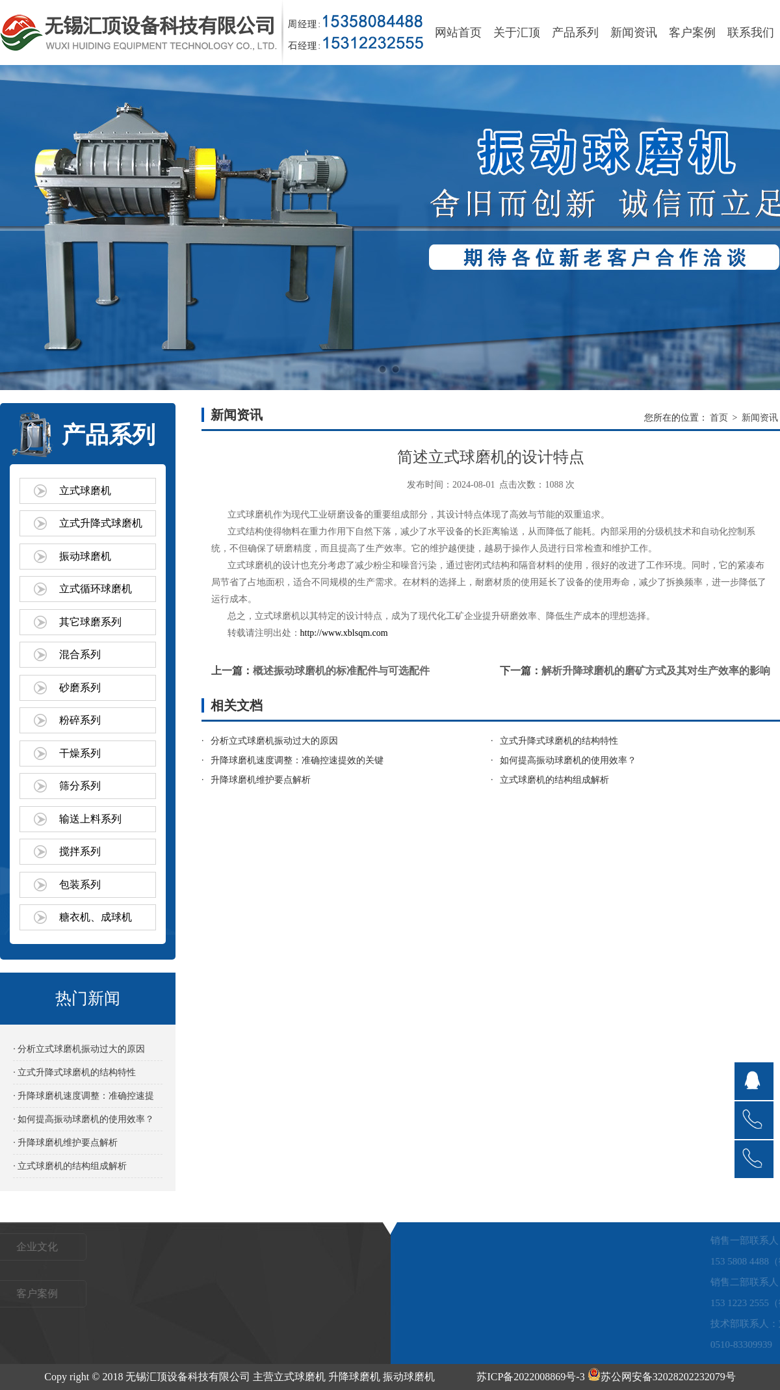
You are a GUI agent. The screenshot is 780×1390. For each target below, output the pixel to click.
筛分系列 (80, 785)
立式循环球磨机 (95, 588)
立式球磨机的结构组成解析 (554, 780)
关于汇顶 (516, 32)
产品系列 (575, 32)
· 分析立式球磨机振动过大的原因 (79, 1049)
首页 (719, 418)
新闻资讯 (633, 32)
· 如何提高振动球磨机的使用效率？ (83, 1119)
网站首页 (458, 32)
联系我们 (750, 32)
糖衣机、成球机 (95, 917)
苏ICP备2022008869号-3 (530, 1376)
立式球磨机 (85, 490)
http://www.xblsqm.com (344, 633)
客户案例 (692, 32)
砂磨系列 (80, 687)
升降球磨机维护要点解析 (261, 780)
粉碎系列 (80, 720)
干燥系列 (80, 753)
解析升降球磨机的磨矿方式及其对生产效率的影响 (655, 670)
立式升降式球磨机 (100, 523)
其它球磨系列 (90, 621)
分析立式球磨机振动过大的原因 (274, 741)
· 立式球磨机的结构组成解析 (70, 1166)
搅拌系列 (80, 851)
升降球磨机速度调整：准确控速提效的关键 (297, 760)
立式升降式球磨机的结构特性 (559, 741)
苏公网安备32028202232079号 (662, 1376)
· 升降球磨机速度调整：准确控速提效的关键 (83, 1099)
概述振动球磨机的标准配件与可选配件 (341, 670)
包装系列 (80, 884)
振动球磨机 (85, 556)
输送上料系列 (90, 818)
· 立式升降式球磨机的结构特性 (74, 1072)
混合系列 (80, 654)
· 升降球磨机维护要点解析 (65, 1142)
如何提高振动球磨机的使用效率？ (568, 760)
